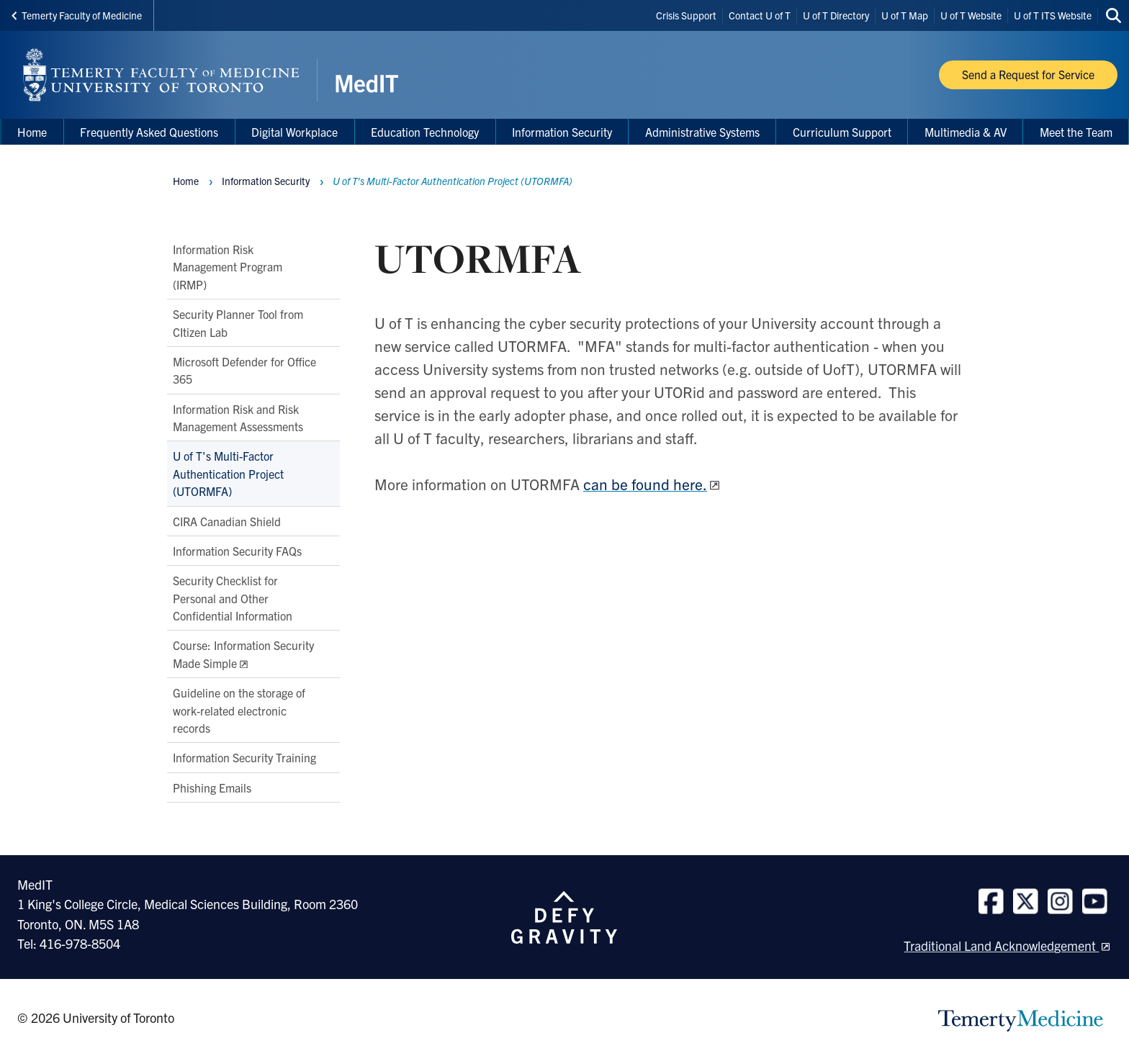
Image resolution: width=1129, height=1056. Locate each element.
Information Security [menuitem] (562, 132)
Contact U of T (760, 15)
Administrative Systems (702, 132)
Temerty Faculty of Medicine (77, 15)
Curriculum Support (842, 132)
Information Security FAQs (237, 550)
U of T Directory (836, 15)
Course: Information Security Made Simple (243, 654)
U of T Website (971, 15)
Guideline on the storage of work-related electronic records (239, 710)
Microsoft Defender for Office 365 (244, 370)
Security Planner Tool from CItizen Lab (238, 322)
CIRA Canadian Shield (227, 521)
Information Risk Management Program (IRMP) (227, 267)
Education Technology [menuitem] (425, 132)
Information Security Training (244, 758)
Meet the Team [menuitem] (1076, 132)
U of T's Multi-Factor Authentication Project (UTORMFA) (228, 474)
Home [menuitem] (32, 132)
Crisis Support (686, 15)
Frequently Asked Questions (149, 132)
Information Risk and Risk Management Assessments (238, 417)
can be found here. (645, 483)
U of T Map (904, 15)
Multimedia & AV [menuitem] (966, 132)
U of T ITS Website (1053, 15)
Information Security (266, 180)
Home (186, 180)
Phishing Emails (212, 787)
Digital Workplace (294, 132)
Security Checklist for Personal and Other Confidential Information (232, 598)
